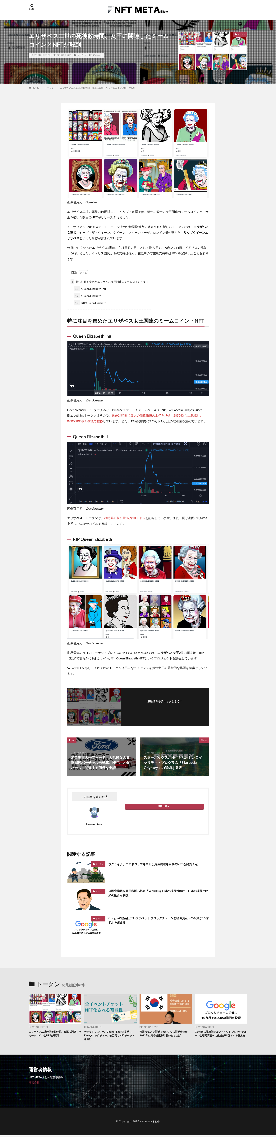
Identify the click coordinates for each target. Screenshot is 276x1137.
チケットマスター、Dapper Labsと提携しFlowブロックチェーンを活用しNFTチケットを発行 (109, 1036)
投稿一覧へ (163, 806)
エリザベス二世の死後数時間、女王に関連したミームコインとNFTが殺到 (98, 87)
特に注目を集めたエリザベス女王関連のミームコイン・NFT (109, 281)
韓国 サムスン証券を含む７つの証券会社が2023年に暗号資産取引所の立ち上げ (166, 1034)
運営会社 (34, 1083)
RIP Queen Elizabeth (90, 302)
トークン (81, 55)
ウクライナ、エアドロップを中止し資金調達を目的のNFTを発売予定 (158, 866)
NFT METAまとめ (149, 1123)
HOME (35, 87)
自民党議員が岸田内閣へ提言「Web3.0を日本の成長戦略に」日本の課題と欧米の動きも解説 (157, 894)
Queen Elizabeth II (89, 295)
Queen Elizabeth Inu (90, 288)
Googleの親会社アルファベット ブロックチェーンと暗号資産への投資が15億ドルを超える (157, 921)
